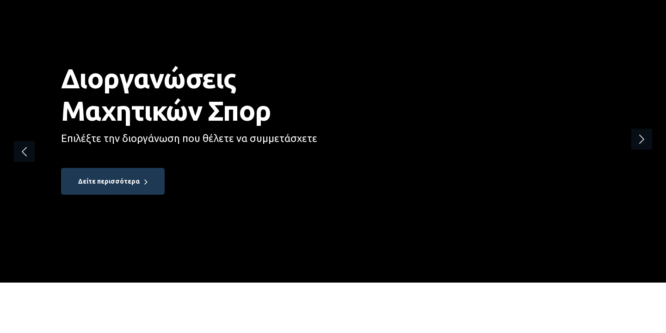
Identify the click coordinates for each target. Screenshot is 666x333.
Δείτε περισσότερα (109, 181)
